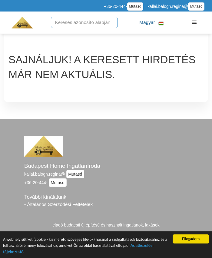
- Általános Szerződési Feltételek (58, 204)
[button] (152, 22)
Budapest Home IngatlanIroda (62, 166)
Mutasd (135, 6)
